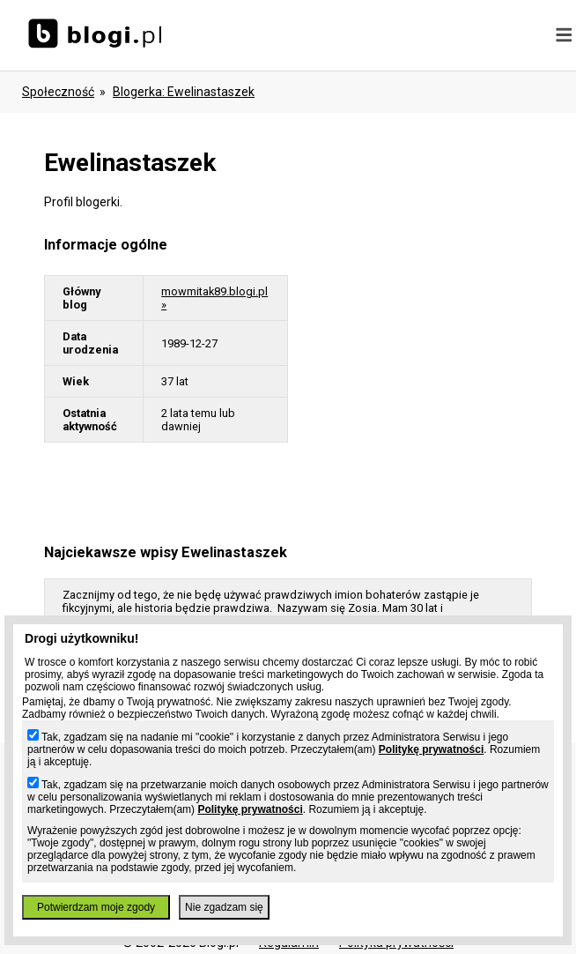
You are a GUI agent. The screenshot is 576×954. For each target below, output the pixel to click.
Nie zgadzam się (224, 907)
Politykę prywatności (431, 749)
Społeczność (58, 92)
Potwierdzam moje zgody (96, 907)
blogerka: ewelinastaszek (184, 92)
